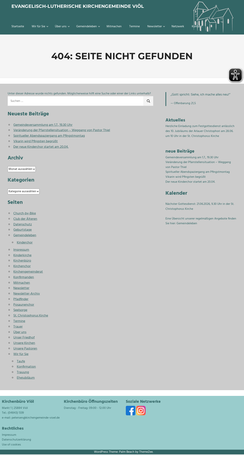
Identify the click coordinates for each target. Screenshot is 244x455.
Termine (134, 26)
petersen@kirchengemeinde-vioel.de (36, 417)
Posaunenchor (23, 305)
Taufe (21, 361)
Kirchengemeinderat (28, 272)
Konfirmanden (23, 277)
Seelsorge (20, 310)
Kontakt (197, 26)
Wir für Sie (40, 26)
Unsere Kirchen (24, 343)
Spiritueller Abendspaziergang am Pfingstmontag (49, 136)
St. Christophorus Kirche (30, 315)
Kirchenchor (22, 266)
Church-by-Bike (24, 213)
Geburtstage (22, 230)
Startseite (17, 26)
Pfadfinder (20, 299)
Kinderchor (25, 242)
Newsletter (156, 26)
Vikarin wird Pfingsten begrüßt (35, 141)
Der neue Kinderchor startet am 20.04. (40, 147)
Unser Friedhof (24, 337)
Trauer (18, 327)
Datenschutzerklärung (16, 439)
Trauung (23, 372)
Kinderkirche (22, 255)
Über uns (62, 26)
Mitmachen (114, 26)
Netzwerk (178, 26)
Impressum (21, 250)
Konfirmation (26, 367)
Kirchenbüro (22, 261)
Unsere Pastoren (25, 348)
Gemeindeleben (88, 26)
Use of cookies (11, 444)
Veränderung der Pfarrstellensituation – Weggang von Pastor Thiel (61, 130)
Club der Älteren (25, 219)
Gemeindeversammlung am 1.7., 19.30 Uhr (42, 125)
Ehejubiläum (26, 378)
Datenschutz (22, 224)
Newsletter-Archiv (26, 294)
